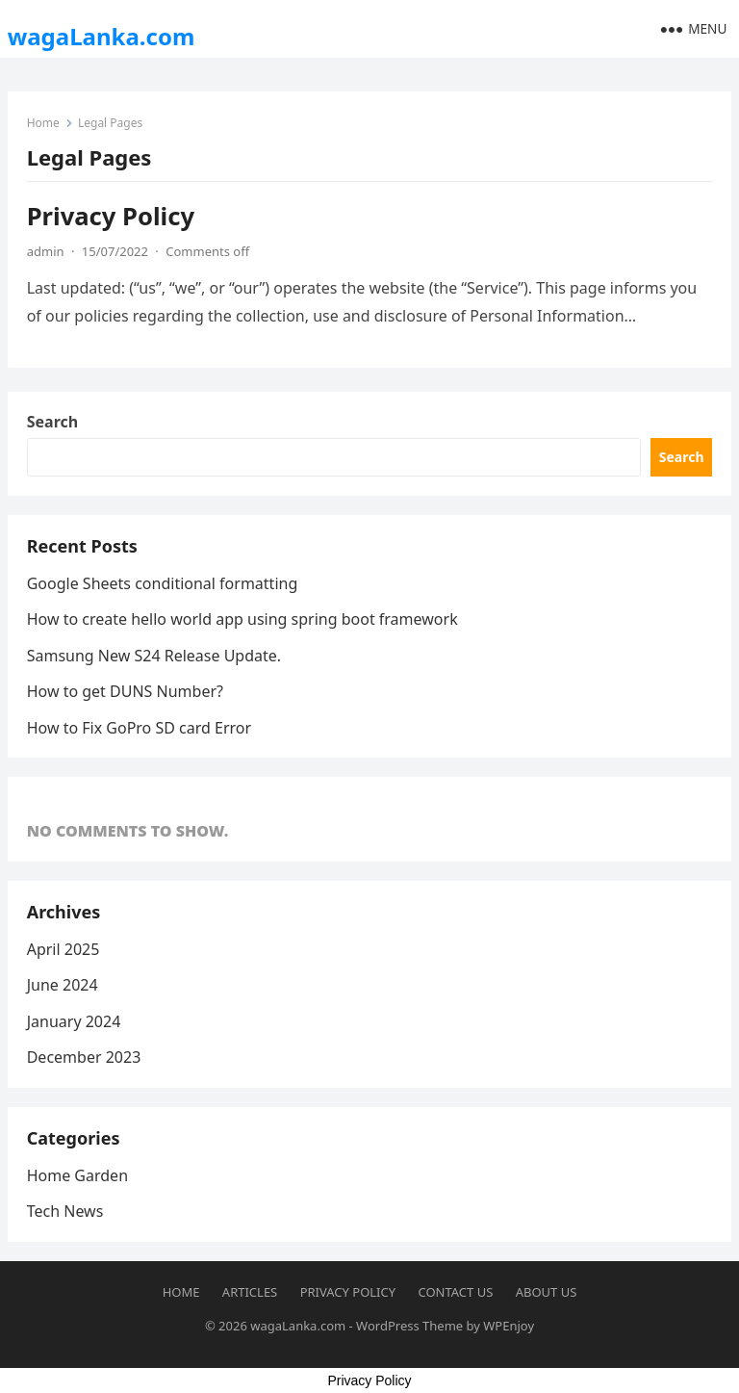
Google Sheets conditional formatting (162, 583)
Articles (249, 1292)
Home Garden (77, 1175)
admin (45, 251)
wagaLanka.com (101, 36)
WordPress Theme (409, 1325)
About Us (546, 1292)
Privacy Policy (110, 216)
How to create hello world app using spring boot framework (242, 619)
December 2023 (84, 1057)
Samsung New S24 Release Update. (154, 655)
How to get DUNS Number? (125, 691)
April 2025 (63, 949)
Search (52, 421)
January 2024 (74, 1021)
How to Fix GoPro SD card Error (139, 727)
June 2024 (62, 984)
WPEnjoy (508, 1325)
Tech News (65, 1211)
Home (43, 123)
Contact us (455, 1292)
